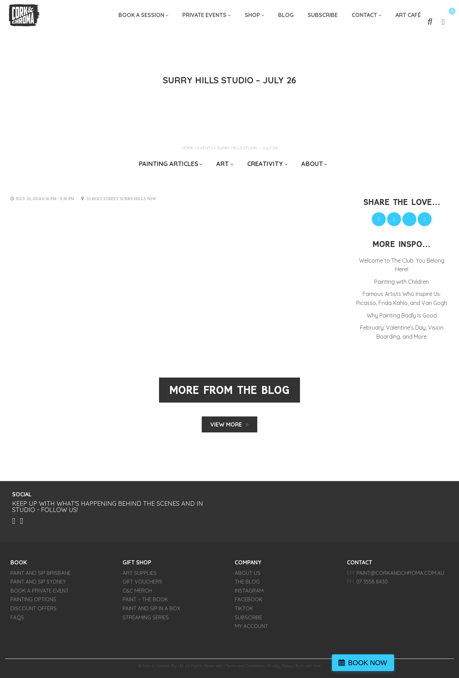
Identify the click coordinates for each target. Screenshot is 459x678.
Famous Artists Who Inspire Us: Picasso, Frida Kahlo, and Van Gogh (401, 298)
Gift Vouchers (142, 583)
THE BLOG (247, 583)
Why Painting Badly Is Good (402, 315)
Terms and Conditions (245, 667)
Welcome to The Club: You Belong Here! (401, 265)
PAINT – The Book (145, 601)
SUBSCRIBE (323, 21)
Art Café (408, 21)
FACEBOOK (248, 601)
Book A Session (141, 21)
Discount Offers (33, 610)
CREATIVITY (265, 164)
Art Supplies (140, 575)
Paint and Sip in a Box (151, 610)
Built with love (311, 667)
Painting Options (33, 601)
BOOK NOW (425, 663)
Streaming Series (146, 619)
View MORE (226, 424)
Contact (364, 21)
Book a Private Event (39, 592)
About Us (247, 575)
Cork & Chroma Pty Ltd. (161, 667)
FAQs (17, 619)
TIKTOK (244, 610)
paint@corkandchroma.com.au (400, 575)
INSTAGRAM (249, 592)
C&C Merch (137, 592)
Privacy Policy (281, 667)
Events (205, 147)
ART (222, 164)
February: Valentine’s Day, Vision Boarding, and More (401, 332)
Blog (286, 21)
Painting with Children (401, 281)
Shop (252, 21)
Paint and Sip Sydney (38, 583)
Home (187, 147)
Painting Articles (168, 164)
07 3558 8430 (372, 583)
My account (251, 628)
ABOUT (312, 164)
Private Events (204, 21)
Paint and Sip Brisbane (40, 575)
